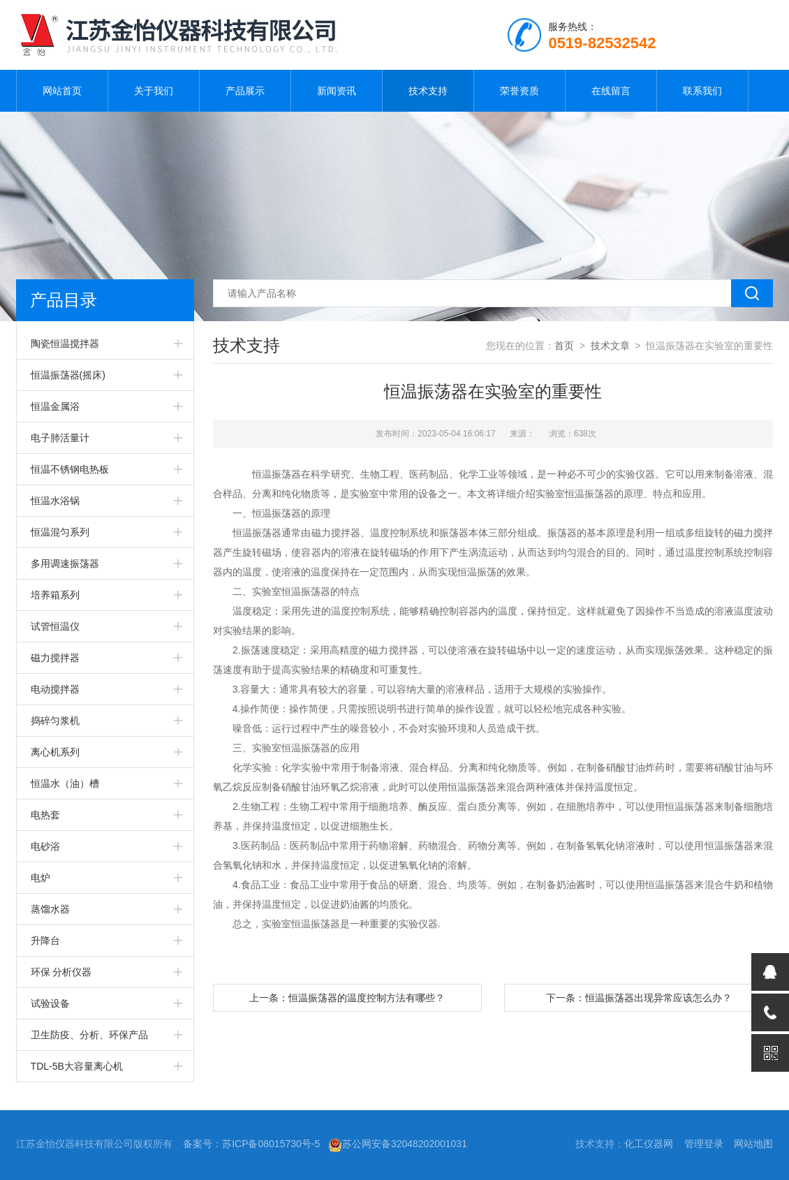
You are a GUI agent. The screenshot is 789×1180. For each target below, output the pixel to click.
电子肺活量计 (60, 437)
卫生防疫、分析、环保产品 (89, 1034)
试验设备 (50, 1003)
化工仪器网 (648, 1143)
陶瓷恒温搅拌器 (65, 343)
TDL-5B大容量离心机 (77, 1066)
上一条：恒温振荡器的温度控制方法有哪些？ (347, 997)
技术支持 (428, 90)
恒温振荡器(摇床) (68, 375)
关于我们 (153, 90)
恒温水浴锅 (55, 500)
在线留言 (611, 90)
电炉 (40, 877)
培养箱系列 (55, 594)
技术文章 (610, 345)
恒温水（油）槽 (65, 783)
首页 (564, 345)
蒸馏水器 (50, 909)
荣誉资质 (519, 90)
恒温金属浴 (55, 406)
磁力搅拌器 (55, 657)
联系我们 (702, 90)
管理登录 (703, 1143)
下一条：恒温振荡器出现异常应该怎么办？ (639, 997)
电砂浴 (45, 846)
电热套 (45, 814)
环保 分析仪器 (61, 972)
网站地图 (753, 1143)
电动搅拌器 (55, 689)
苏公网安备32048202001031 (397, 1143)
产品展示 (245, 90)
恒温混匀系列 (60, 532)
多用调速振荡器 (65, 563)
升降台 (45, 940)
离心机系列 (55, 752)
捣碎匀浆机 (55, 720)
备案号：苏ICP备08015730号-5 (251, 1143)
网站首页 (62, 90)
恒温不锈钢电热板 (70, 469)
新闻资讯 (336, 90)
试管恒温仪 (55, 626)
